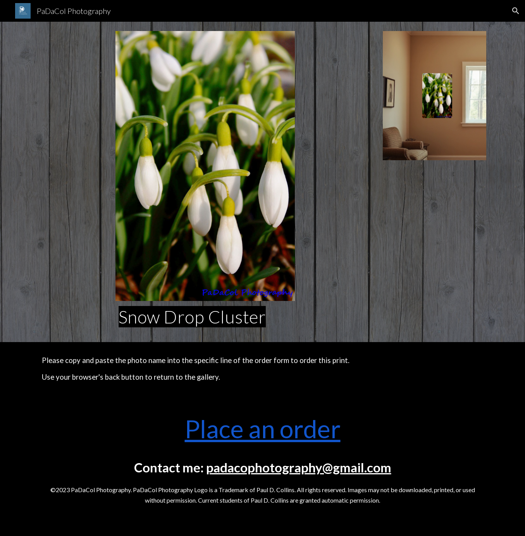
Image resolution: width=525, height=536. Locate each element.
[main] (205, 317)
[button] (515, 11)
